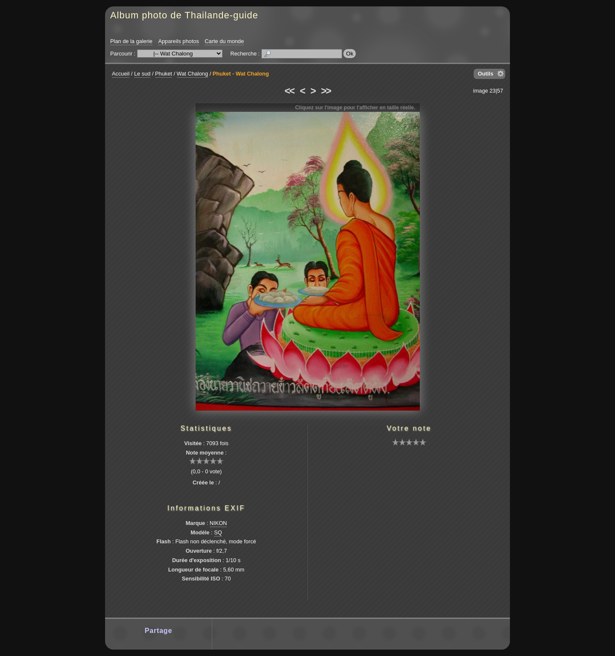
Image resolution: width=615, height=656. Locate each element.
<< (289, 90)
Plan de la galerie (131, 41)
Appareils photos (178, 41)
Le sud (142, 73)
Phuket (163, 73)
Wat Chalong (192, 73)
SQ (218, 532)
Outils (485, 73)
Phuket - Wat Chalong (241, 73)
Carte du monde (224, 41)
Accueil (120, 73)
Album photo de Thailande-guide (184, 15)
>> (326, 90)
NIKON (218, 523)
